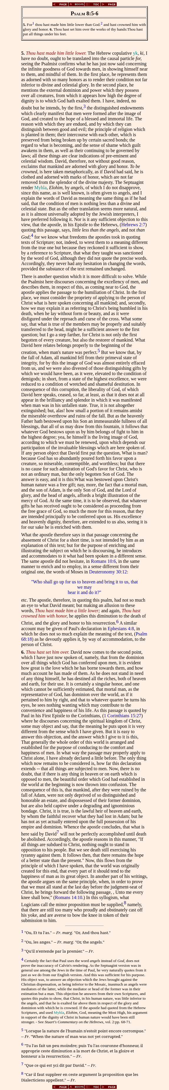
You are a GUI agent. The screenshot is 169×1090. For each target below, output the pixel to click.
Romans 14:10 (68, 897)
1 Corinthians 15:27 (122, 715)
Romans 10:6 (103, 561)
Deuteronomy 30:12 (108, 571)
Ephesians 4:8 (121, 628)
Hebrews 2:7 (133, 224)
